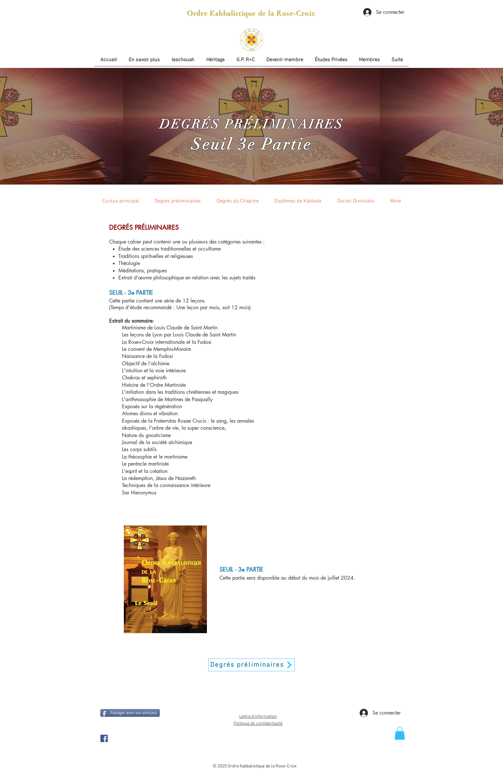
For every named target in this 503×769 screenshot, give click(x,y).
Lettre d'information (258, 716)
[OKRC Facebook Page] (104, 738)
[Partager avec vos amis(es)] (130, 713)
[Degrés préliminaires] (251, 664)
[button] (331, 62)
